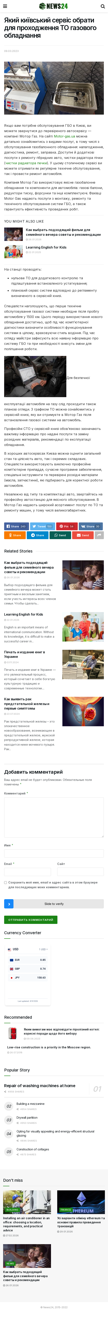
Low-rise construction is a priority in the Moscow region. (49, 1047)
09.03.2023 (11, 51)
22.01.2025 (33, 252)
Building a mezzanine (30, 1103)
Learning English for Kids (46, 247)
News (10, 1263)
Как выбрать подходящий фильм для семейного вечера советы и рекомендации (29, 567)
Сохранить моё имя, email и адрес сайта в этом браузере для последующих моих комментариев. (53, 885)
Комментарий (16, 793)
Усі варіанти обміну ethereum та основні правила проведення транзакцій (81, 1222)
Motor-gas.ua (64, 136)
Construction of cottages (33, 1149)
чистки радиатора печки (26, 163)
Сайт (61, 864)
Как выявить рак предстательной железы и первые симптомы (26, 703)
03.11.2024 (11, 662)
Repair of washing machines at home (39, 1085)
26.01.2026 (33, 239)
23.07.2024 (12, 713)
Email (9, 864)
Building (12, 1209)
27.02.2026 (11, 1235)
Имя (8, 845)
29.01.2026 (65, 1231)
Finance (66, 1209)
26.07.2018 (14, 1052)
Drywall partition (27, 1117)
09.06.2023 (32, 1038)
